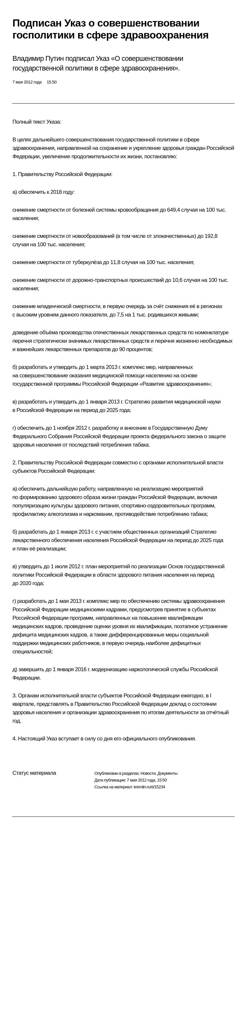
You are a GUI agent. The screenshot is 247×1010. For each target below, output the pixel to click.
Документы (167, 773)
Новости (147, 773)
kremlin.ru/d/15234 (149, 786)
